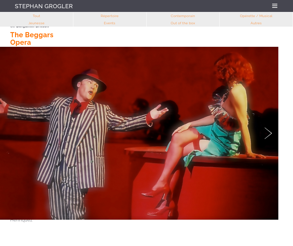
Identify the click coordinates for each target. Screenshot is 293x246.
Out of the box (183, 23)
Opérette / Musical (256, 16)
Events (110, 23)
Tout (36, 16)
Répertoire (110, 16)
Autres (256, 23)
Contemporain (183, 16)
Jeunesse (36, 23)
